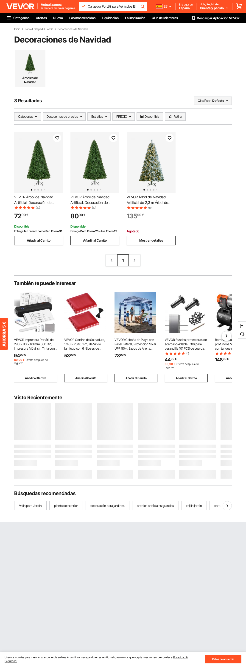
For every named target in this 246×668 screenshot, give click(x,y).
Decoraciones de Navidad (73, 29)
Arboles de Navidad (30, 80)
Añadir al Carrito (38, 240)
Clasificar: (204, 101)
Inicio (17, 29)
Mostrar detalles (151, 240)
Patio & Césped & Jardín (39, 29)
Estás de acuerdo (223, 659)
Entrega (18, 231)
